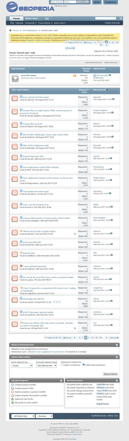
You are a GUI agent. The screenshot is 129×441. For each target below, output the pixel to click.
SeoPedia (72, 439)
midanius (31, 269)
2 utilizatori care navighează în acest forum (45, 351)
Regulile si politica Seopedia (38, 40)
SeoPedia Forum (99, 415)
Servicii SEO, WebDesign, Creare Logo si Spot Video (45, 134)
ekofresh (30, 137)
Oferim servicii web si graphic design (39, 231)
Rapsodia (31, 148)
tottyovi (30, 126)
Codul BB (101, 384)
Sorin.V (30, 207)
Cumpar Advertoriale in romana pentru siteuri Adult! (46, 218)
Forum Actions (44, 23)
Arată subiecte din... (20, 362)
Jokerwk (30, 100)
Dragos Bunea (33, 183)
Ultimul (70, 48)
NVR (29, 170)
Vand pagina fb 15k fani (33, 299)
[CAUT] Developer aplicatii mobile (38, 312)
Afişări (84, 92)
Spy (47, 18)
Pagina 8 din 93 (75, 42)
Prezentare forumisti (94, 40)
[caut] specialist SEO (32, 242)
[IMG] (105, 390)
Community (30, 23)
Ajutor (97, 2)
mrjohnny (31, 315)
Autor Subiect (23, 90)
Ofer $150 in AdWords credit (36, 145)
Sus (116, 415)
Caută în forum (110, 62)
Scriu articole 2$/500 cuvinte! (36, 97)
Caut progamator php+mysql (36, 191)
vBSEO (72, 432)
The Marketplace (30, 30)
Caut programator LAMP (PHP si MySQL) (41, 167)
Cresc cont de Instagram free (36, 204)
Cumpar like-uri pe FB (32, 124)
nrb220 (30, 302)
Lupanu (30, 280)
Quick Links (59, 23)
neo (28, 328)
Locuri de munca (28, 75)
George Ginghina (34, 116)
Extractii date (29, 253)
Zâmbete (101, 387)
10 (113, 42)
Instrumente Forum (92, 62)
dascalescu (31, 194)
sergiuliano (31, 293)
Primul (87, 42)
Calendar (19, 23)
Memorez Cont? (59, 6)
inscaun (30, 159)
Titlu (13, 90)
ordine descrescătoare (94, 364)
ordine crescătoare (70, 364)
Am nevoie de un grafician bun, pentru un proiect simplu (48, 277)
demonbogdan (33, 220)
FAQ (12, 23)
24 (87, 301)
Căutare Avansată (112, 23)
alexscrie (30, 234)
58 (101, 45)
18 (117, 42)
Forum (16, 18)
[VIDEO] (100, 393)
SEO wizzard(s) (102, 75)
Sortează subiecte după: (47, 362)
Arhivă (110, 415)
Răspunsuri (83, 90)
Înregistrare (110, 2)
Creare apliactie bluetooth (34, 266)
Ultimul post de (100, 90)
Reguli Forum (103, 404)
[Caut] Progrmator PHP (33, 156)
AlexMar (30, 245)
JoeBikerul (31, 256)
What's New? (31, 18)
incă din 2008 (46, 35)
